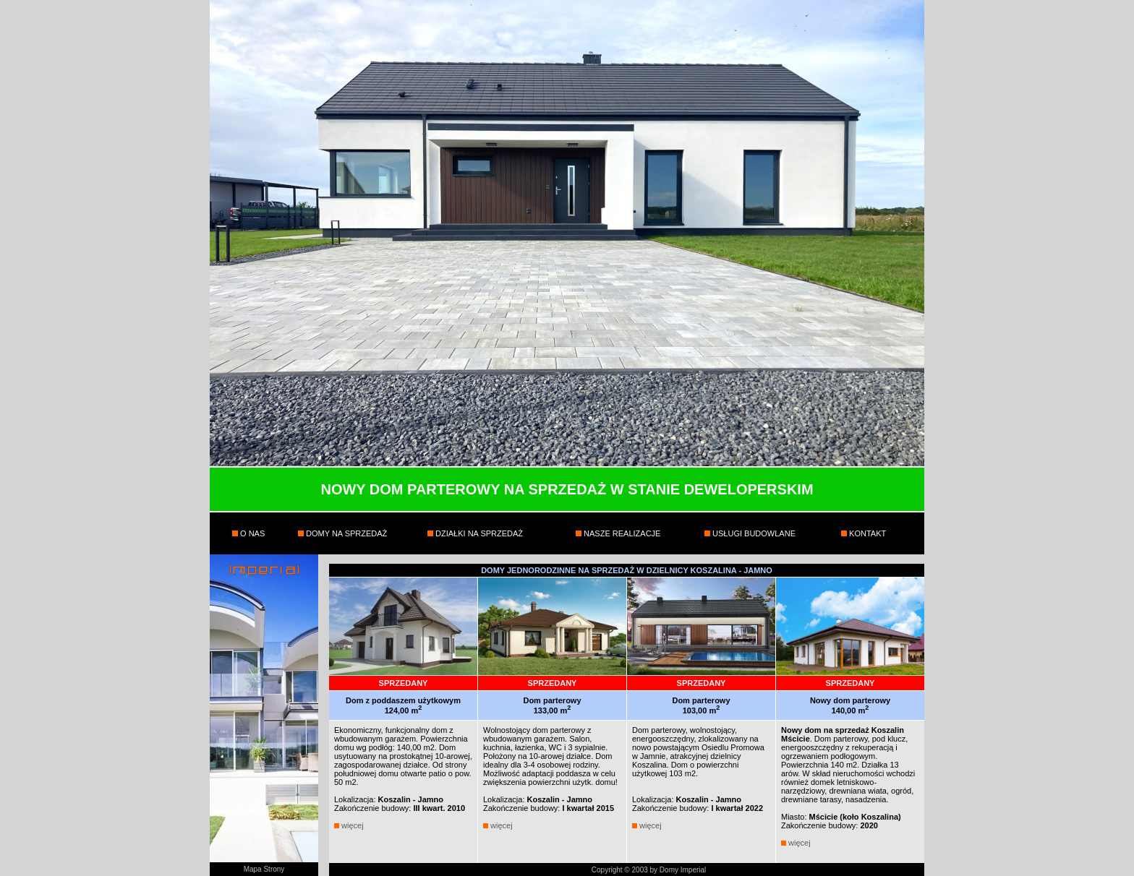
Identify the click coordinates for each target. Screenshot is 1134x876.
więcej (352, 825)
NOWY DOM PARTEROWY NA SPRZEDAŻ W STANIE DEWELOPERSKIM (566, 489)
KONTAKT (866, 533)
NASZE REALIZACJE (620, 533)
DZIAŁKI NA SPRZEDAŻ (478, 533)
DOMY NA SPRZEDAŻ (345, 533)
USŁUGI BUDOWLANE (753, 533)
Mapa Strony (264, 869)
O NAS (251, 533)
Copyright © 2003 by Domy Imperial (649, 870)
